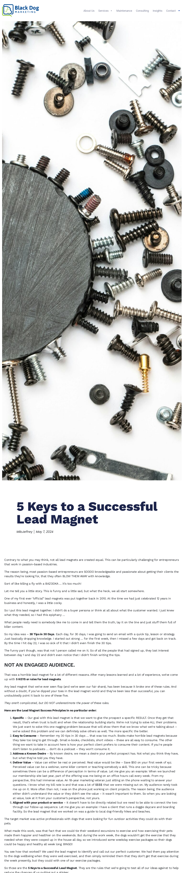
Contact (171, 10)
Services (105, 11)
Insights (157, 10)
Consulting (142, 10)
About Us (89, 10)
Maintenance (124, 10)
